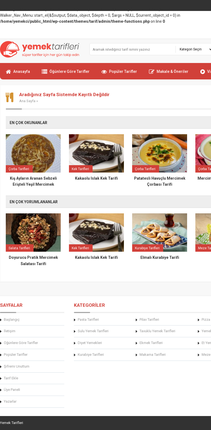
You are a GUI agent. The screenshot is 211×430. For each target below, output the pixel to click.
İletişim (9, 331)
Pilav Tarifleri (149, 319)
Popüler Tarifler (119, 73)
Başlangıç (12, 319)
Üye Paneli (12, 390)
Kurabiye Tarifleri (91, 354)
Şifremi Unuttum (16, 366)
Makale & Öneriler (168, 73)
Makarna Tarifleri (153, 354)
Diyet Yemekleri (90, 343)
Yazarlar (10, 401)
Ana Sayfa (27, 101)
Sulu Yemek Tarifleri (93, 331)
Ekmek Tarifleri (151, 343)
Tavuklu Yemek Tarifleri (157, 331)
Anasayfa (18, 73)
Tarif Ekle (11, 378)
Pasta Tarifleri (88, 319)
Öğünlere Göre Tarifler (66, 73)
